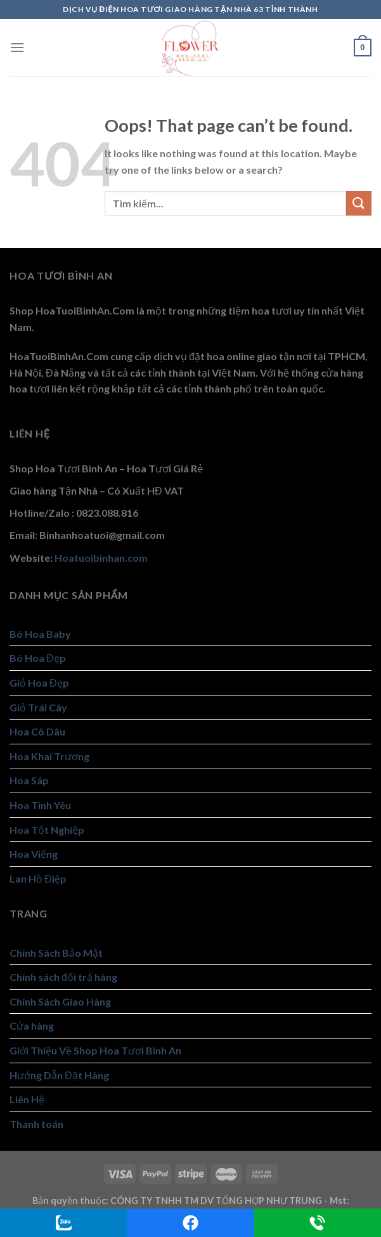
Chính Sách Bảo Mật (56, 953)
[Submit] (358, 203)
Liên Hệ (27, 1099)
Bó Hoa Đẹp (38, 658)
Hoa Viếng (34, 854)
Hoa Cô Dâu (37, 731)
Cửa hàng (32, 1026)
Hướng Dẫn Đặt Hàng (59, 1075)
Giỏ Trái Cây (38, 707)
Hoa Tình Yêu (40, 805)
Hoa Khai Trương (49, 756)
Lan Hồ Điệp (38, 878)
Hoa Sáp (29, 780)
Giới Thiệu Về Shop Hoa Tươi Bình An (95, 1050)
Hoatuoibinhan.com (101, 558)
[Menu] (17, 47)
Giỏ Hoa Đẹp (39, 683)
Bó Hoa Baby (40, 634)
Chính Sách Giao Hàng (60, 1001)
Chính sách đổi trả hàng (63, 977)
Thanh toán (36, 1124)
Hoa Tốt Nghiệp (47, 830)
